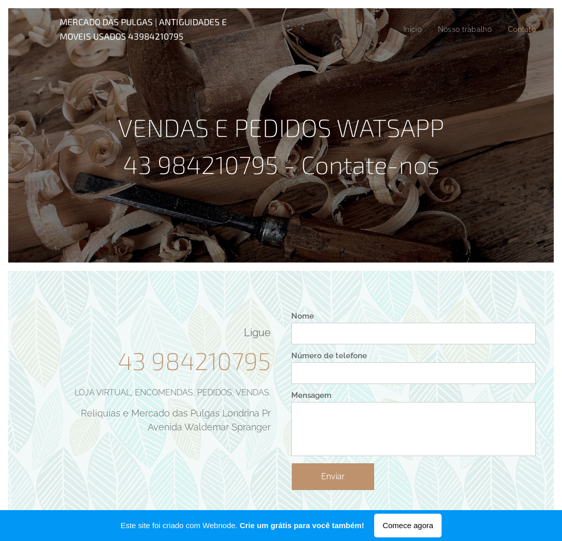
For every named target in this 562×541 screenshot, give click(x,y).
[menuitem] (408, 29)
